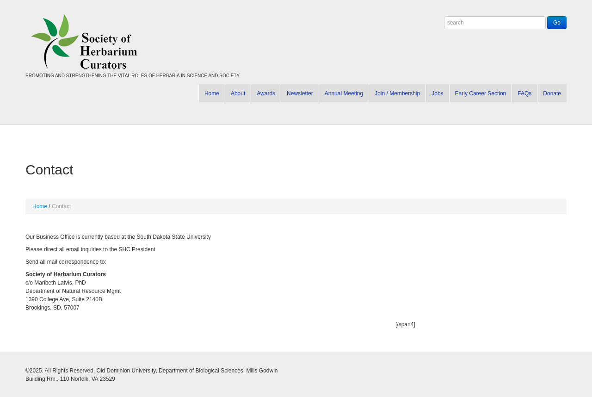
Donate (552, 93)
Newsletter (300, 93)
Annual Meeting (344, 93)
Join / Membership (397, 93)
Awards (266, 93)
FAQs (524, 93)
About (238, 93)
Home (211, 93)
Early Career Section (480, 93)
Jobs (437, 93)
